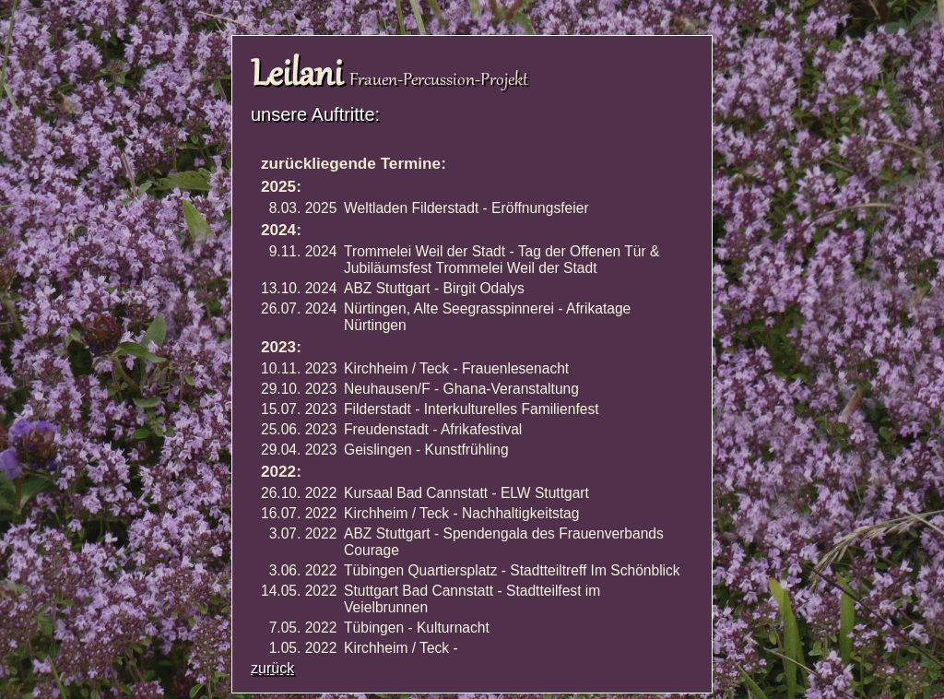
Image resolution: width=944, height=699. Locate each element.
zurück (272, 668)
